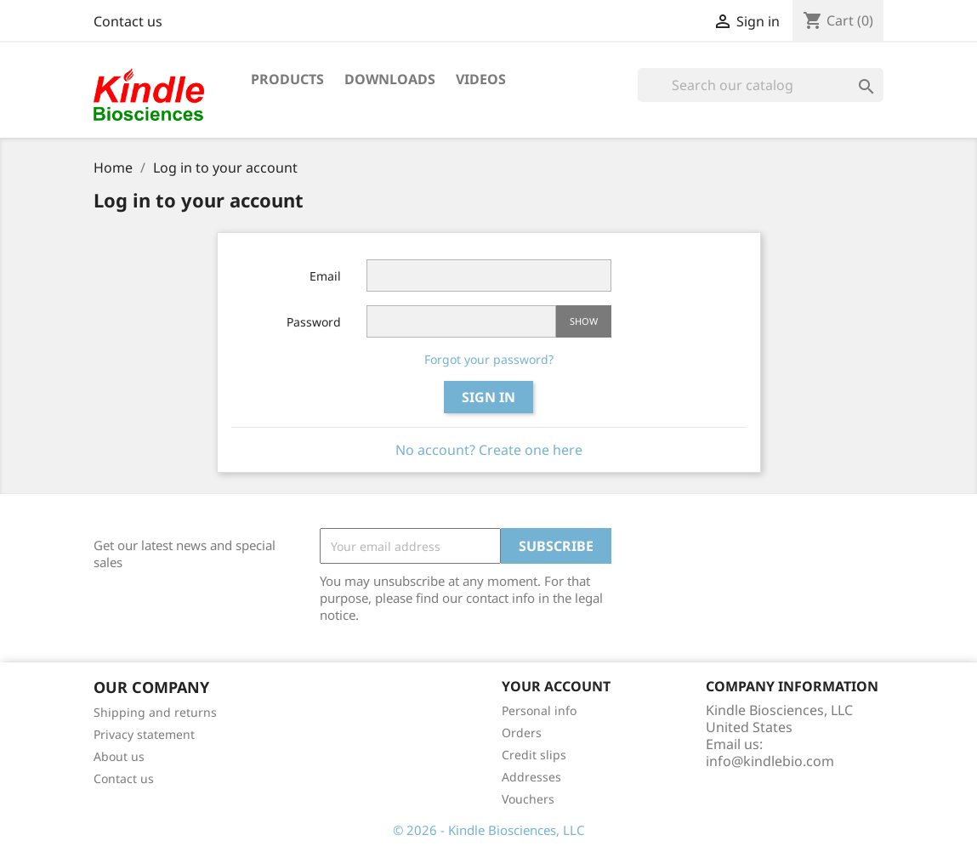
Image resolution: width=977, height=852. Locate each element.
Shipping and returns (155, 712)
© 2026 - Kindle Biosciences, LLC (488, 829)
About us (119, 756)
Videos (481, 79)
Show (584, 321)
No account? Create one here (488, 449)
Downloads (389, 79)
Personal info (539, 710)
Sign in (488, 397)
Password (314, 322)
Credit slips (534, 755)
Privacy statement (144, 734)
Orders (522, 732)
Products (287, 79)
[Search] (760, 85)
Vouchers (528, 799)
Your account (556, 686)
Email (325, 276)
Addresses (531, 777)
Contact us (128, 21)
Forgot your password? (489, 359)
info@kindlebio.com (770, 761)
